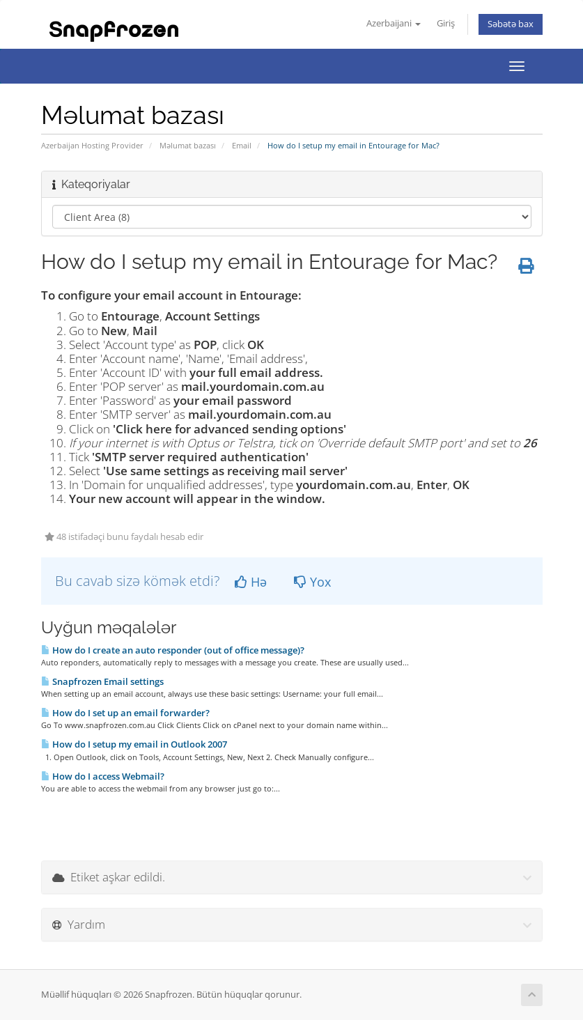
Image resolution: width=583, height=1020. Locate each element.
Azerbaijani (393, 23)
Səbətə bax (511, 24)
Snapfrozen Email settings (102, 681)
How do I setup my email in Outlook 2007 (134, 744)
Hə (251, 581)
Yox (312, 581)
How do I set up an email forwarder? (125, 712)
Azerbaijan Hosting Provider (92, 145)
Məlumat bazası (188, 145)
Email (241, 145)
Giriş (446, 23)
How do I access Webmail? (102, 776)
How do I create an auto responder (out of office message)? (172, 650)
